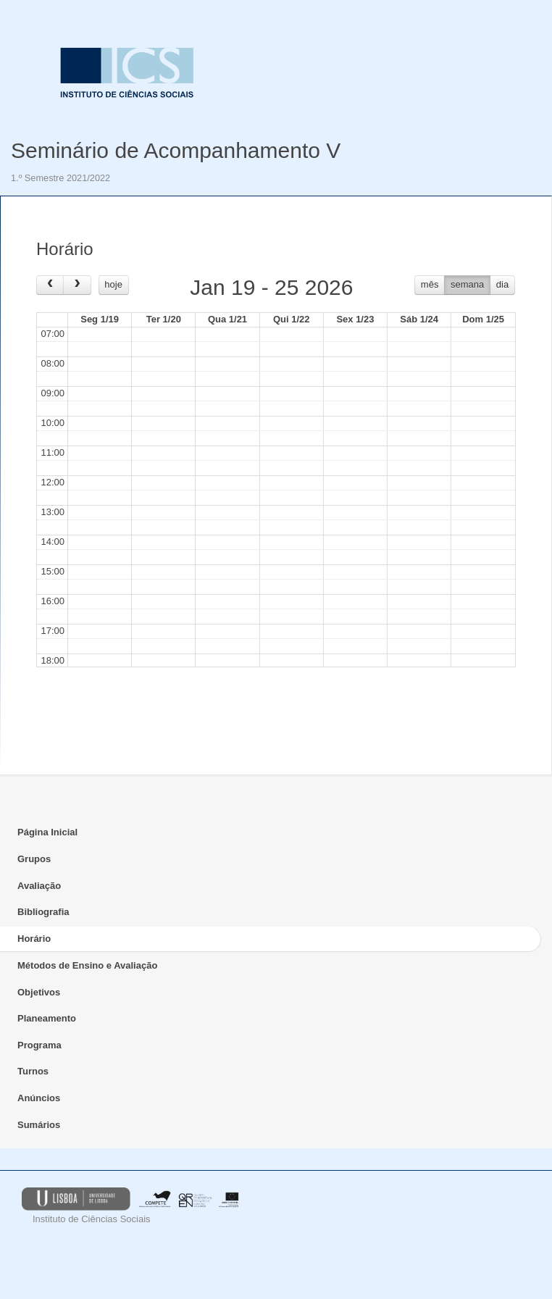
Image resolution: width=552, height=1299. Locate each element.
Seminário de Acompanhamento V (175, 150)
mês (430, 284)
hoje (113, 284)
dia (502, 284)
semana (467, 284)
